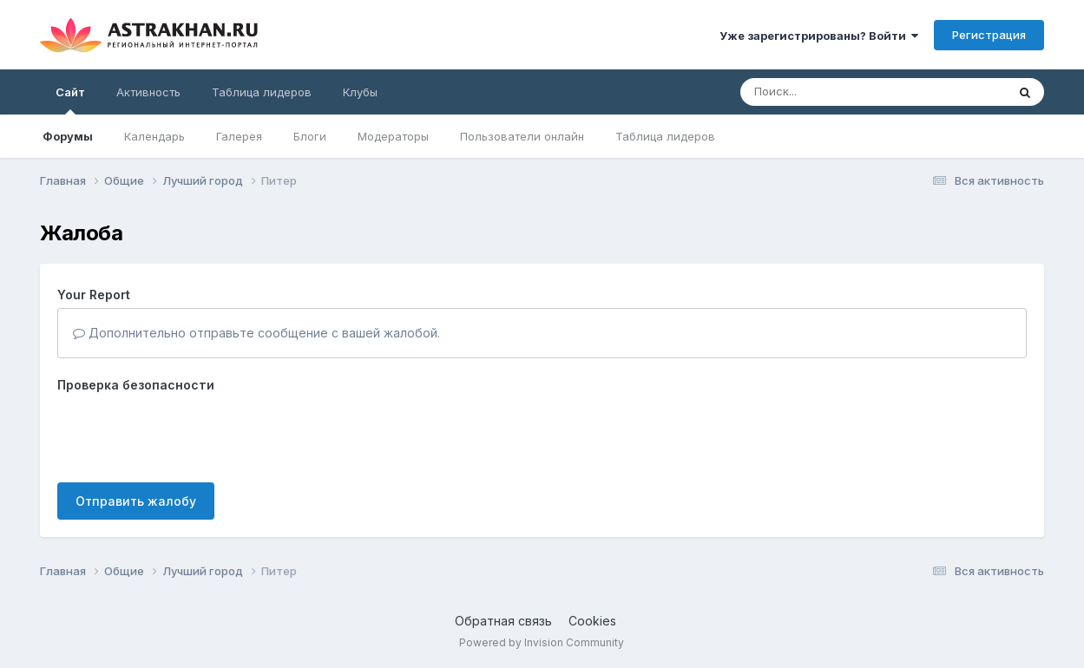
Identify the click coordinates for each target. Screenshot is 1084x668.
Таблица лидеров (665, 136)
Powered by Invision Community (541, 642)
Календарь (154, 136)
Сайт (70, 100)
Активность (148, 92)
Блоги (309, 136)
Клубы (360, 92)
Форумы (68, 136)
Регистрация (989, 35)
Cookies (592, 620)
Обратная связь (503, 620)
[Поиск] (840, 92)
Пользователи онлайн (522, 136)
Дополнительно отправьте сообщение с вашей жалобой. (256, 332)
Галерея (239, 136)
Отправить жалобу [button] (136, 501)
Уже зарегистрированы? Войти (818, 36)
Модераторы (393, 136)
